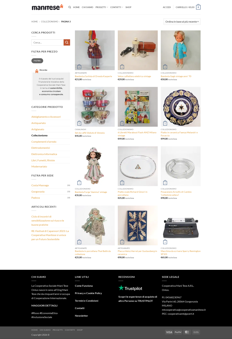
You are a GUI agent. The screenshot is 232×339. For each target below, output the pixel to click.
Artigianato (37, 129)
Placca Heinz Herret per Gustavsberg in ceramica (137, 252)
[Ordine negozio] (182, 22)
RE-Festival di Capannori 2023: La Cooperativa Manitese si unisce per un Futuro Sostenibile (50, 235)
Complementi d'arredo (43, 141)
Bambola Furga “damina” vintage (91, 192)
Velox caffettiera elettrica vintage (134, 76)
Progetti (102, 7)
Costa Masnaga (40, 185)
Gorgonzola (37, 191)
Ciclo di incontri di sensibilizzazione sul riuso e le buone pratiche (47, 220)
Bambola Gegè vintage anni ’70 (176, 76)
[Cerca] (69, 7)
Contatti (116, 7)
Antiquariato (38, 122)
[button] (167, 7)
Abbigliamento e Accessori (46, 116)
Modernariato (39, 166)
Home (76, 7)
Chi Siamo (87, 7)
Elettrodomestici (40, 147)
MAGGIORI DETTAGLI (44, 305)
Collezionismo (49, 21)
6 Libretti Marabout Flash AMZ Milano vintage (137, 134)
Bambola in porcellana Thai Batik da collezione (93, 252)
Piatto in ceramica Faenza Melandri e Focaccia (179, 134)
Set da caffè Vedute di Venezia (90, 132)
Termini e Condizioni (86, 300)
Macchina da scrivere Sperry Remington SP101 (181, 252)
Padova (35, 197)
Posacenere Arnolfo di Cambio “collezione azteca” (176, 193)
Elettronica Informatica (44, 153)
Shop (128, 7)
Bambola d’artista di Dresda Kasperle (93, 76)
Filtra (37, 60)
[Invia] (67, 42)
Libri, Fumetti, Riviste (43, 160)
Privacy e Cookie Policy (88, 293)
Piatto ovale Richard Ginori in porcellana (132, 193)
